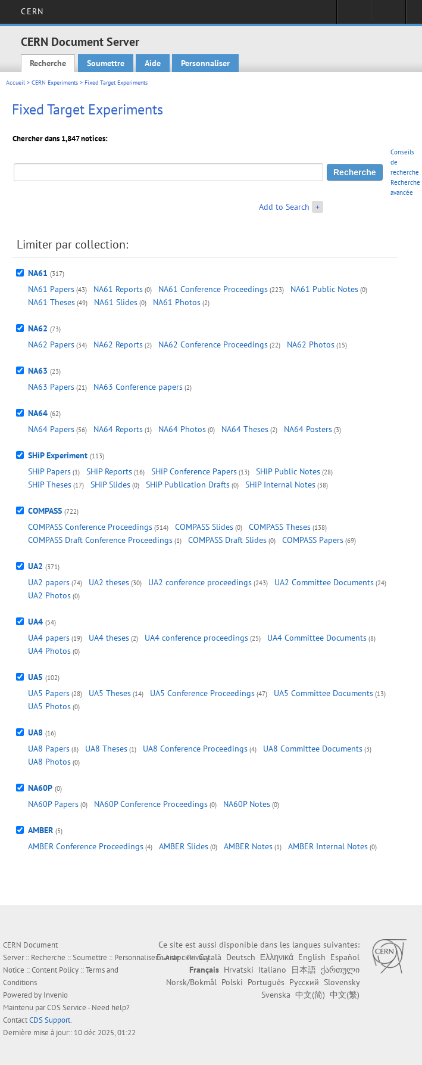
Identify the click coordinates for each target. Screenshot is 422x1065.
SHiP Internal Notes (280, 484)
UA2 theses (109, 582)
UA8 (35, 732)
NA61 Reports (118, 289)
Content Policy (55, 970)
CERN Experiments (55, 82)
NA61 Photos (177, 302)
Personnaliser (205, 63)
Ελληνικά (276, 957)
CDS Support (49, 1020)
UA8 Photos (49, 761)
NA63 (38, 370)
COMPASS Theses (280, 526)
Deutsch (240, 957)
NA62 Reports (118, 344)
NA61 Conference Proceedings (213, 289)
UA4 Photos (49, 650)
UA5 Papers (49, 693)
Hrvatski (239, 969)
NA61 (38, 273)
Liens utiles (388, 15)
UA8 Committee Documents (312, 748)
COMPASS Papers (312, 540)
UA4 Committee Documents (317, 637)
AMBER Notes (248, 846)
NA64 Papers (51, 429)
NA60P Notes (246, 804)
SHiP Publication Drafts (188, 484)
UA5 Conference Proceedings (202, 693)
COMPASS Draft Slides (227, 540)
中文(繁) (345, 994)
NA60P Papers (53, 804)
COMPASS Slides (204, 526)
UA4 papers (49, 637)
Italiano (272, 969)
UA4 (35, 621)
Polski (232, 982)
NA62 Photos (311, 344)
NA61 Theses (51, 302)
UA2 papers (49, 582)
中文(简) (310, 994)
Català (210, 957)
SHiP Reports (109, 471)
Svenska (275, 994)
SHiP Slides (110, 484)
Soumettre (105, 63)
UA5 (35, 677)
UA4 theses (109, 637)
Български (175, 957)
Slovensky (342, 982)
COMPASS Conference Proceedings (90, 526)
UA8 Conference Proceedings (195, 748)
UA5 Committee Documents (323, 693)
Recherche (48, 63)
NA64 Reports (118, 429)
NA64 (38, 413)
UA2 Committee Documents (324, 582)
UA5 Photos (49, 706)
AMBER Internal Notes (328, 846)
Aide (153, 63)
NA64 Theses (244, 429)
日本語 (303, 969)
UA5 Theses (110, 693)
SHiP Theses (49, 484)
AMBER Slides (183, 846)
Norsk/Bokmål (191, 982)
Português (266, 982)
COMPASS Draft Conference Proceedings (100, 540)
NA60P (40, 788)
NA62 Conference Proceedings (213, 344)
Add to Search (284, 206)
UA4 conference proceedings (196, 637)
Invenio (55, 995)
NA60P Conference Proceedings (151, 804)
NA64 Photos (182, 429)
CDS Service (66, 1007)
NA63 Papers (51, 386)
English (312, 957)
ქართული (340, 969)
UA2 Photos (49, 595)
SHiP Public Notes (288, 471)
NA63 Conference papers (138, 386)
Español (345, 957)
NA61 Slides (115, 302)
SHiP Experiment (57, 455)
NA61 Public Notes (324, 289)
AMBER (40, 830)
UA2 (35, 566)
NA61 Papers (51, 289)
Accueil (15, 82)
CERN (32, 11)
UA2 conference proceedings (200, 582)
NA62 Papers (51, 344)
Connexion (354, 15)
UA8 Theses (106, 748)
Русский (304, 982)
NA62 (38, 328)
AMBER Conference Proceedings (85, 846)
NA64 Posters (308, 429)
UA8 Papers (49, 748)
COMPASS (45, 510)
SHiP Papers (49, 471)
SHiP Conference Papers (194, 471)
